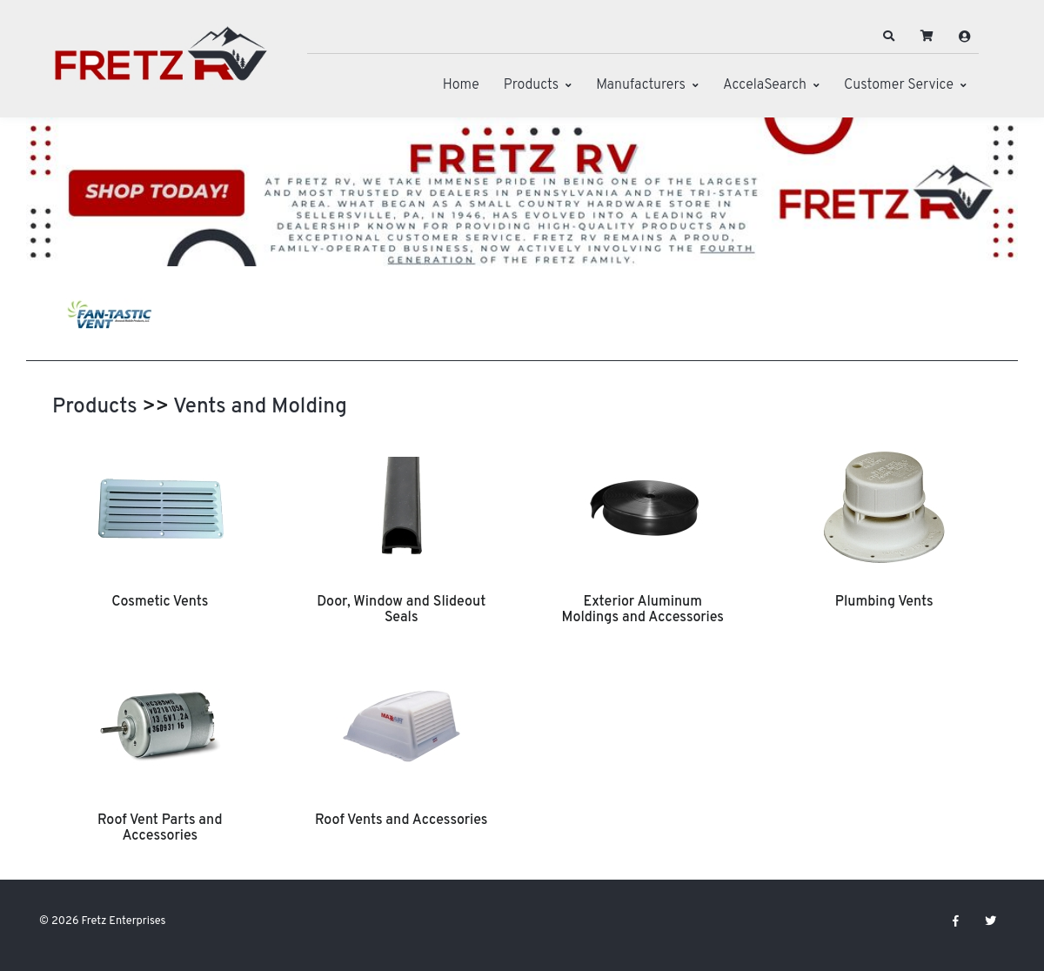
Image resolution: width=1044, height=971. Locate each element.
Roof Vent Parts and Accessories (160, 828)
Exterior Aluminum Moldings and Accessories (642, 609)
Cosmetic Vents (159, 602)
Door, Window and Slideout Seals (401, 609)
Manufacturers (641, 85)
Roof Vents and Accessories (401, 820)
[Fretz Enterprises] (161, 63)
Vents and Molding (260, 407)
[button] (889, 36)
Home (461, 85)
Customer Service (899, 85)
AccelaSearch (764, 85)
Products (531, 85)
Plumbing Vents (884, 602)
